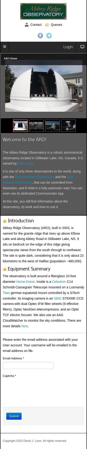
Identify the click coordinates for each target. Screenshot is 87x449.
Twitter (49, 35)
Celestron (59, 282)
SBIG (57, 298)
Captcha (9, 376)
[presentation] (38, 388)
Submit (14, 416)
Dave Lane (25, 163)
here (24, 326)
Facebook (40, 35)
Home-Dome (25, 282)
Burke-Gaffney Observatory (34, 177)
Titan (6, 293)
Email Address (13, 358)
